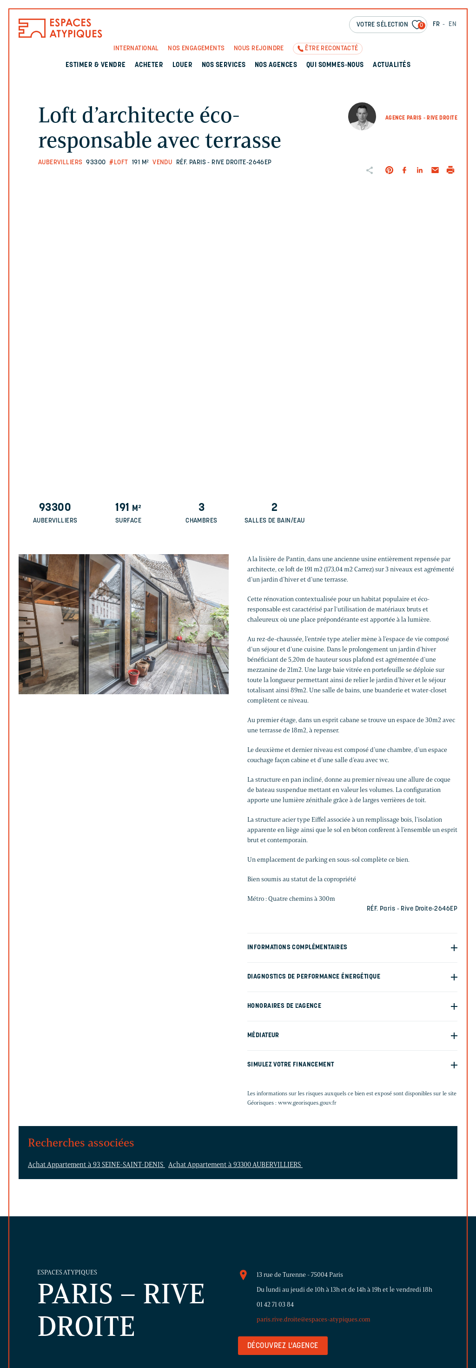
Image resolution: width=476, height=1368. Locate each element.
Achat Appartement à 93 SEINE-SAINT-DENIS (96, 1164)
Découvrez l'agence (282, 1346)
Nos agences (276, 65)
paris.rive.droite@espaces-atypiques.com (313, 1319)
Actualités (391, 65)
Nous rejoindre (259, 48)
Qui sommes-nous (335, 65)
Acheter (149, 65)
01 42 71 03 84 (275, 1304)
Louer (182, 65)
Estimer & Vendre (96, 65)
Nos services (224, 65)
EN (452, 24)
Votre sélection (391, 25)
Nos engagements (196, 48)
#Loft (118, 162)
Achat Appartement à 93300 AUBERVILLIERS (235, 1164)
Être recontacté (331, 48)
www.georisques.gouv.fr (307, 1102)
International (136, 48)
